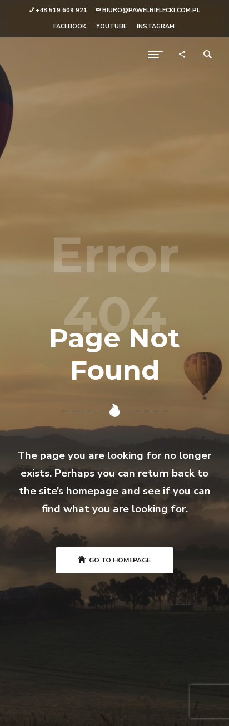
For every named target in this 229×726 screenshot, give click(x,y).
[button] (58, 11)
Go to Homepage (114, 560)
